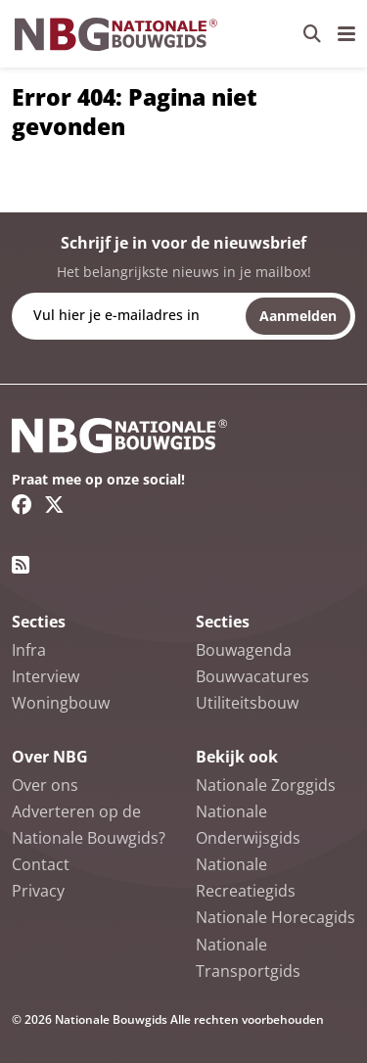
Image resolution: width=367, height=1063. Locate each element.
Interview (45, 676)
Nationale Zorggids (266, 785)
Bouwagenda (244, 650)
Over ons (45, 785)
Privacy (38, 890)
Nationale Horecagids (275, 917)
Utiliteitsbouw (247, 703)
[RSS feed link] (20, 564)
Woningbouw (61, 703)
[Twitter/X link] (54, 504)
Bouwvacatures (252, 676)
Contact (40, 864)
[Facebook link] (22, 504)
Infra (29, 650)
